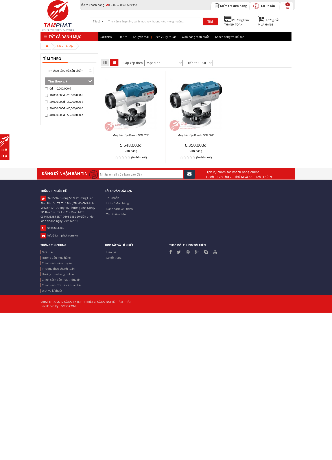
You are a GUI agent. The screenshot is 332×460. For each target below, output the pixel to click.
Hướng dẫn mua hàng (56, 258)
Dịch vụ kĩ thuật (52, 291)
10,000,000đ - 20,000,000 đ (64, 95)
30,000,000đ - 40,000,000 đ (64, 108)
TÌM (210, 21)
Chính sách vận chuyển (57, 263)
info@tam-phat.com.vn (59, 235)
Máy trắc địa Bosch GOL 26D (131, 135)
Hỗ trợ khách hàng (92, 5)
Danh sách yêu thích (119, 209)
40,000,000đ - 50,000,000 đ (64, 115)
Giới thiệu (48, 252)
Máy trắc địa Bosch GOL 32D (195, 135)
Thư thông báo (116, 214)
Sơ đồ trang (114, 258)
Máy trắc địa (65, 46)
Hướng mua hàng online (58, 274)
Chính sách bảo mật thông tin (61, 280)
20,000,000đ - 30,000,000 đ (64, 102)
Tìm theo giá (57, 81)
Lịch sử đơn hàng (117, 203)
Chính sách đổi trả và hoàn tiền (62, 285)
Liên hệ (111, 252)
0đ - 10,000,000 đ (58, 88)
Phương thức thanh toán (58, 269)
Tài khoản (112, 198)
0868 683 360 (121, 5)
